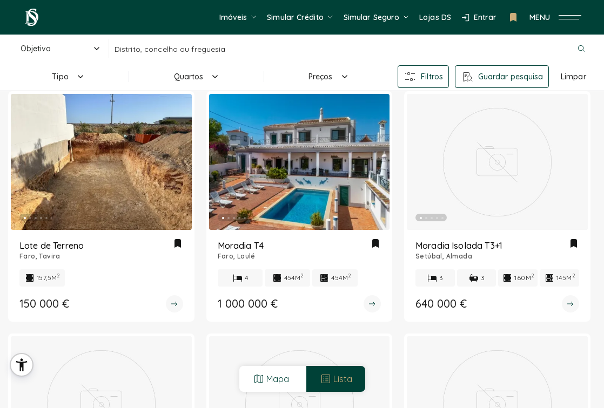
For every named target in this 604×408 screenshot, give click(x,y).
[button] (21, 365)
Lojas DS (435, 17)
